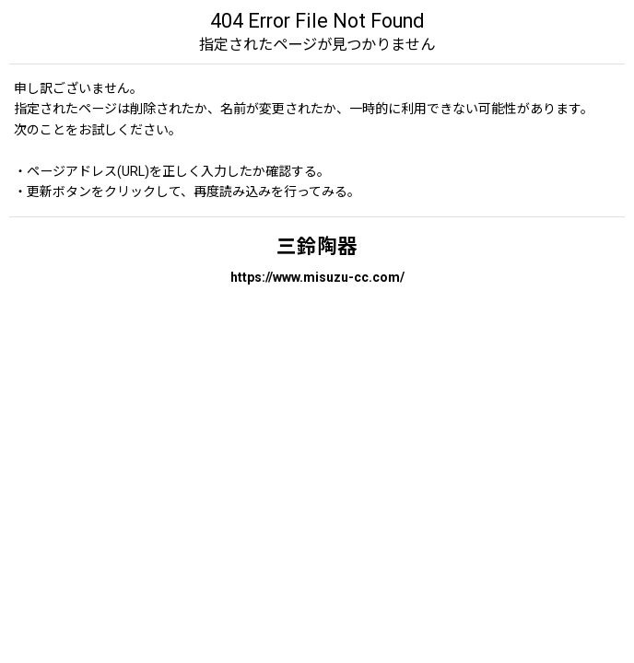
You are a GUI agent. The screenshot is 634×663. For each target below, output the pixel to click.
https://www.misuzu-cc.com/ (317, 277)
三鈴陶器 (317, 246)
